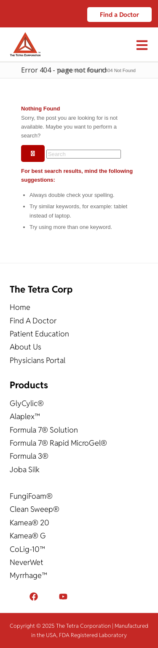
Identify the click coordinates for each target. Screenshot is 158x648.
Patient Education (39, 334)
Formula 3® (29, 456)
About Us (25, 347)
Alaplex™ (25, 416)
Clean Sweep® (34, 509)
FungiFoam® (31, 496)
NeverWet (26, 562)
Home (20, 307)
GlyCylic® (27, 403)
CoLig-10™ (27, 549)
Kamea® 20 (29, 522)
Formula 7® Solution (44, 430)
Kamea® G (28, 535)
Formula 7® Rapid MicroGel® (58, 443)
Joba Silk (25, 469)
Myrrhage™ (28, 575)
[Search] (83, 154)
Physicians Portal (37, 360)
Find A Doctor (33, 320)
